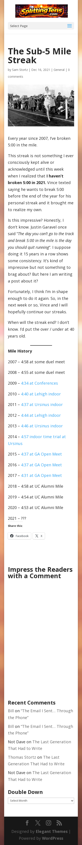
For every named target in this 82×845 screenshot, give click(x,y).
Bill (11, 710)
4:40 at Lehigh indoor (41, 394)
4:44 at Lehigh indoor (41, 415)
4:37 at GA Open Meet (41, 454)
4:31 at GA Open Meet (41, 475)
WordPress (52, 838)
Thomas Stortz (22, 757)
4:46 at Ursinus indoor (42, 425)
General (59, 70)
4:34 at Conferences (39, 383)
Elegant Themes (52, 831)
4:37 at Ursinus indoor (42, 404)
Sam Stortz (20, 70)
